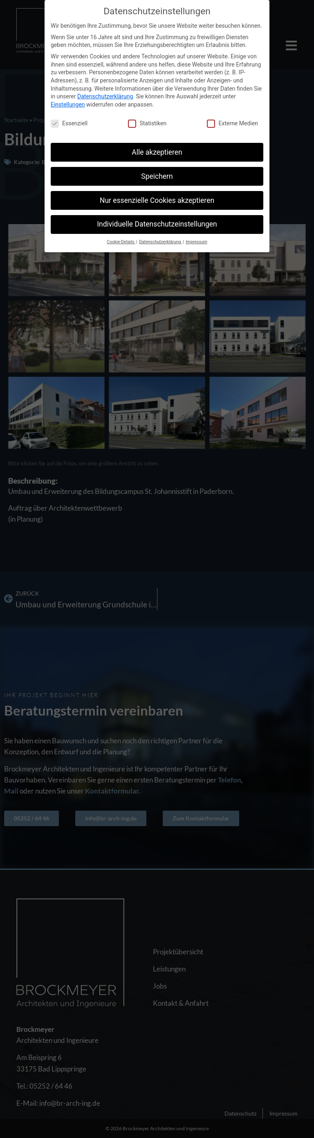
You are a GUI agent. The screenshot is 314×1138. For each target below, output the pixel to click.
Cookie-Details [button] (121, 241)
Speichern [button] (157, 176)
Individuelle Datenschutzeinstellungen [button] (157, 224)
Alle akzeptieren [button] (157, 152)
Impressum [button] (196, 241)
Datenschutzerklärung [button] (160, 241)
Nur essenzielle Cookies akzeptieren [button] (157, 200)
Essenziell (69, 123)
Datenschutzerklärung (105, 96)
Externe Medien (232, 123)
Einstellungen (68, 104)
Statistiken (147, 123)
